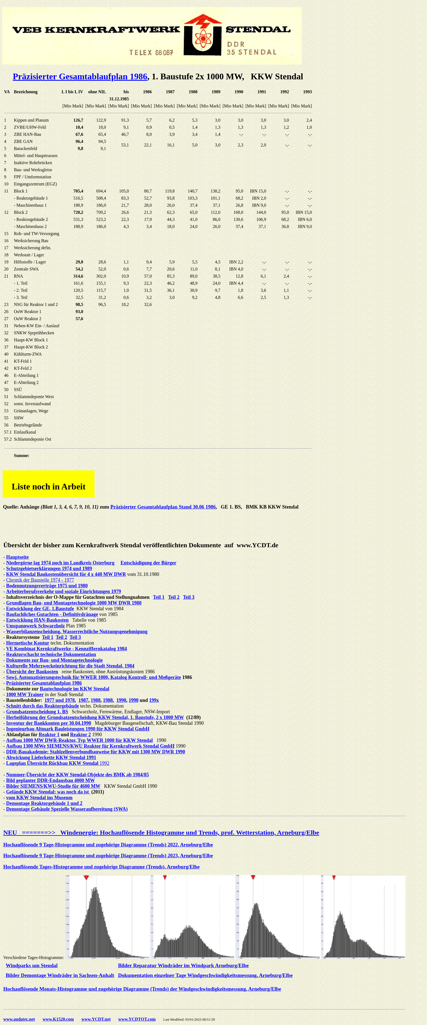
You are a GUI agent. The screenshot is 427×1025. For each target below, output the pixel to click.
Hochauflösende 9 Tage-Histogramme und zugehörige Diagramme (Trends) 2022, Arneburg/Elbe (108, 844)
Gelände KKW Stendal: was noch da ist (48, 792)
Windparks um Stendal (32, 965)
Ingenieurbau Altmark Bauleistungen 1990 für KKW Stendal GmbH (78, 729)
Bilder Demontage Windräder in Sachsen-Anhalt (60, 975)
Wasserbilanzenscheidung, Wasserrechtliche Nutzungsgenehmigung (77, 631)
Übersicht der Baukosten (32, 671)
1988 (95, 700)
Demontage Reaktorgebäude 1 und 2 (44, 803)
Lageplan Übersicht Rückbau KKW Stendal (53, 763)
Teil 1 (158, 597)
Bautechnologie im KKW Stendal (74, 689)
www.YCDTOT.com (136, 1019)
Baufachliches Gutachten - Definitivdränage (52, 614)
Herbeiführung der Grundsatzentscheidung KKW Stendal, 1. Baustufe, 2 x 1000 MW (95, 717)
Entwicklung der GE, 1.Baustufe (40, 608)
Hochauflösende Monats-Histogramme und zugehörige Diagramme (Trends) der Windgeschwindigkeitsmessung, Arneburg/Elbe (142, 989)
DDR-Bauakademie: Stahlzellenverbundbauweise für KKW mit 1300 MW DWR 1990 (95, 752)
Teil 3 (188, 597)
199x (154, 700)
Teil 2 (173, 597)
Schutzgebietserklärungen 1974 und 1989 (49, 568)
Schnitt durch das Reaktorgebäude (42, 706)
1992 (104, 763)
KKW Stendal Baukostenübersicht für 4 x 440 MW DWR (66, 574)
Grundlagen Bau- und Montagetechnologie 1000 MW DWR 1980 (74, 603)
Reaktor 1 (49, 734)
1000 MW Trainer (25, 694)
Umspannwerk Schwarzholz (35, 626)
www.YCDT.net (96, 1019)
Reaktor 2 (80, 734)
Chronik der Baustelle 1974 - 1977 (40, 580)
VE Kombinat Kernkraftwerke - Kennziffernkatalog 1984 (66, 648)
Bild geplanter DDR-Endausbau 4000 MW (50, 780)
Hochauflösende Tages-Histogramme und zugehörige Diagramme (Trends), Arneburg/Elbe (101, 867)
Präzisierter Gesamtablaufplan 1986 (80, 76)
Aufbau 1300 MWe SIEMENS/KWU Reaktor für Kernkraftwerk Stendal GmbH (90, 746)
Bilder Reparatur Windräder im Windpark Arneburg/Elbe (183, 965)
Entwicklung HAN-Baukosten (37, 620)
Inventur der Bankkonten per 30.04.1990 (48, 723)
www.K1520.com (58, 1019)
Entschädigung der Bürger (148, 563)
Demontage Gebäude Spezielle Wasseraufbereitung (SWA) (67, 809)
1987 (83, 700)
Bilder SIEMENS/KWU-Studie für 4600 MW (53, 786)
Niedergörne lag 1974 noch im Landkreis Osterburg (60, 563)
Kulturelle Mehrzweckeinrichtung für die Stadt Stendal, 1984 (70, 666)
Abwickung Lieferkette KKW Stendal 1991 (51, 757)
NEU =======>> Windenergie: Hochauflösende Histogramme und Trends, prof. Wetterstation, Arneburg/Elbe (161, 832)
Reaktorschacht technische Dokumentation (51, 654)
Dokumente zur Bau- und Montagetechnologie (54, 660)
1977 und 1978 (60, 700)
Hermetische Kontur (27, 643)
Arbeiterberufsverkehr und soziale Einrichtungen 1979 (63, 591)
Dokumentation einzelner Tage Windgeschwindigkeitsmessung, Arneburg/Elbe (205, 975)
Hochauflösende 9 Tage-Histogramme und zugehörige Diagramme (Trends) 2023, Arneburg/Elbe (108, 855)
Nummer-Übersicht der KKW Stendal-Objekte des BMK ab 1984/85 (77, 774)
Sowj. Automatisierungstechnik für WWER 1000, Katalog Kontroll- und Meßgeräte (93, 677)
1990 (121, 700)
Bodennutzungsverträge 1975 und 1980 (47, 585)
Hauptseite (17, 557)
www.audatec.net (19, 1019)
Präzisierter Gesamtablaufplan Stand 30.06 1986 (163, 507)
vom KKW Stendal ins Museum (39, 797)
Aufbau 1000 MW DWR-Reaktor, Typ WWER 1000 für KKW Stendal (79, 740)
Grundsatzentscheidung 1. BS (37, 711)
